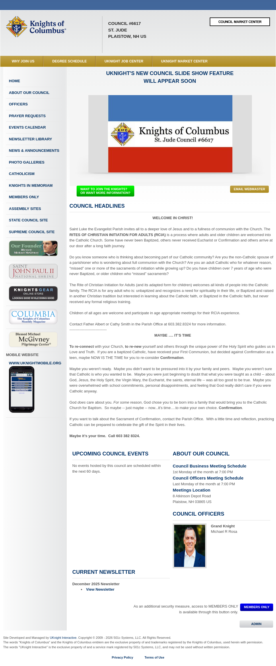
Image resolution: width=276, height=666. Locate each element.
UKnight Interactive (63, 637)
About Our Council (29, 93)
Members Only (24, 197)
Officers (18, 104)
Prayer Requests (27, 116)
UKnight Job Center (123, 61)
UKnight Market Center (184, 61)
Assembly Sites (25, 209)
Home (14, 81)
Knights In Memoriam (31, 185)
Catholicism (21, 174)
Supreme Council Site (32, 232)
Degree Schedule (69, 61)
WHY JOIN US (23, 61)
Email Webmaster (249, 189)
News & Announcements (34, 150)
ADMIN (256, 624)
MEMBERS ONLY (256, 607)
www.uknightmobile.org (35, 387)
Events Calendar (27, 127)
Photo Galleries (26, 162)
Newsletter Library (30, 139)
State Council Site (28, 220)
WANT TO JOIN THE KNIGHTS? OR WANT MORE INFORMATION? (105, 191)
